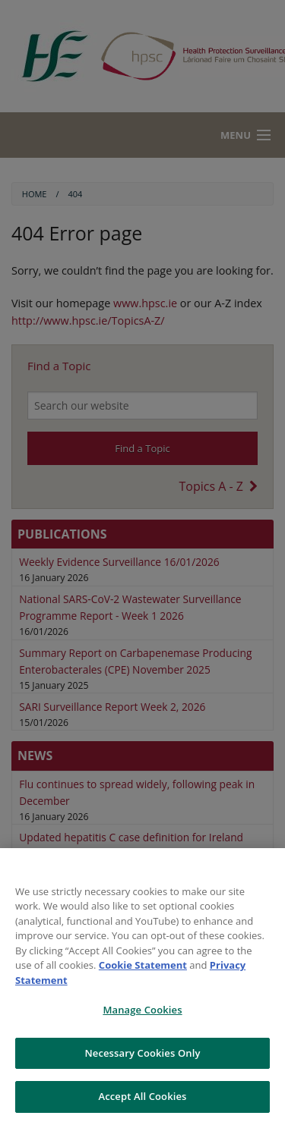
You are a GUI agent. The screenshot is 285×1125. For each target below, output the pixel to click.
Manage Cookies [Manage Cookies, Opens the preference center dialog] (142, 1010)
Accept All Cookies (142, 1096)
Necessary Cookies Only (142, 1053)
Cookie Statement (143, 965)
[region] (142, 986)
